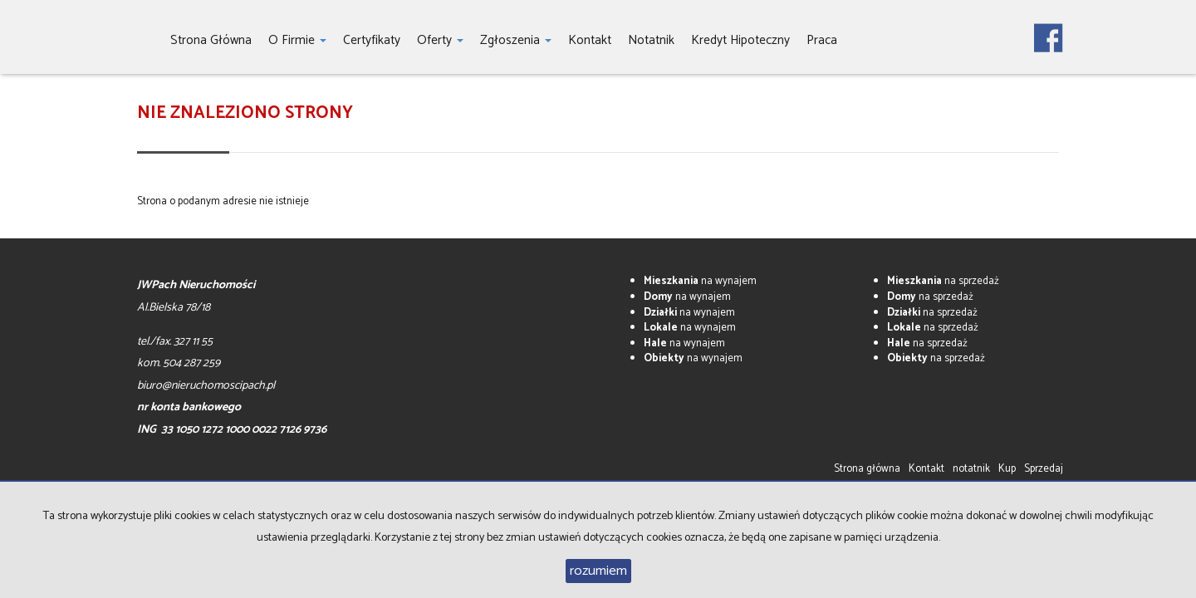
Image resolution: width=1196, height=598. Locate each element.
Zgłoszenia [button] (515, 40)
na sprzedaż (943, 281)
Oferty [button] (440, 40)
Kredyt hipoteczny (740, 40)
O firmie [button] (297, 40)
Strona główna (211, 40)
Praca (821, 40)
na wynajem (700, 281)
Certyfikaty (371, 40)
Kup (1007, 469)
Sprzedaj (1043, 469)
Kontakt (589, 40)
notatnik (651, 40)
